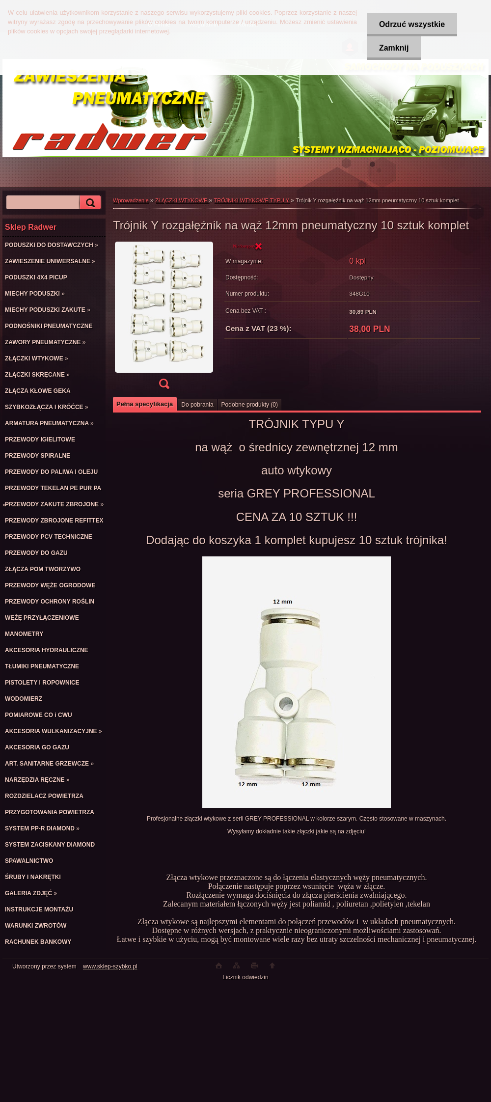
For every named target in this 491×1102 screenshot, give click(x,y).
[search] (89, 202)
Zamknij (394, 48)
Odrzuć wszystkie (412, 24)
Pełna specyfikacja (144, 404)
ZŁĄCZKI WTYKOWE (182, 200)
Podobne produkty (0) (249, 404)
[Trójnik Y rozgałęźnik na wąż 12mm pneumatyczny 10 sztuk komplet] (164, 318)
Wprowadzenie (131, 200)
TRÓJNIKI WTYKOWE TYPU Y (251, 200)
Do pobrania (197, 404)
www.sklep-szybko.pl (110, 966)
